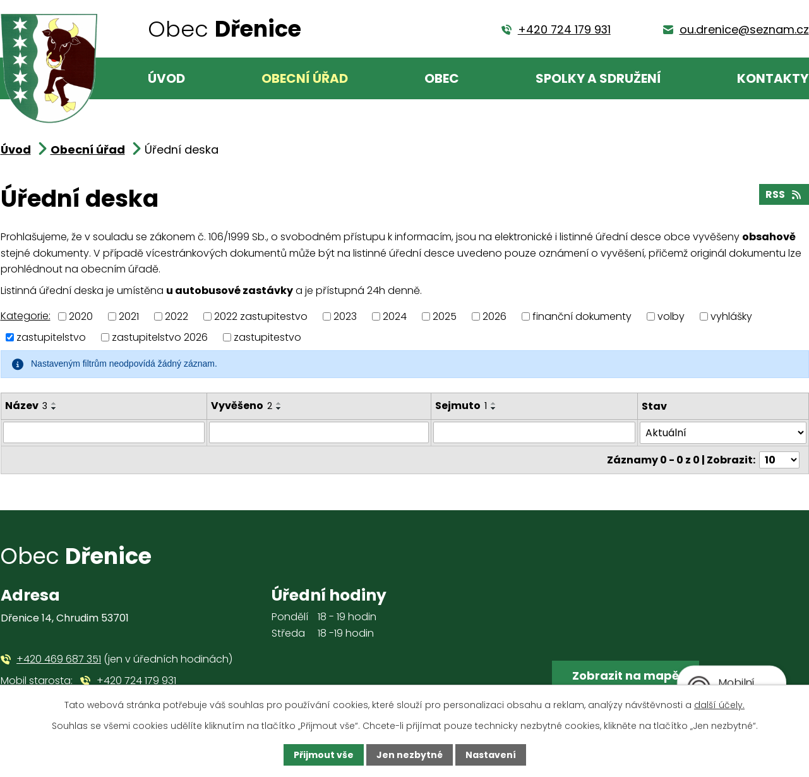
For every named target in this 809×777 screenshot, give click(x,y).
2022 (176, 316)
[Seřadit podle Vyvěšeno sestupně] (279, 408)
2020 (81, 316)
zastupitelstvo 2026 (160, 337)
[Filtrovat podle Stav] (723, 433)
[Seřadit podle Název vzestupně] (54, 403)
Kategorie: (26, 316)
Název (26, 405)
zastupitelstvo (51, 337)
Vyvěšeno (241, 405)
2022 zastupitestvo (261, 316)
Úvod (166, 78)
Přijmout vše (324, 755)
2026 (494, 316)
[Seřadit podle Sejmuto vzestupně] (494, 403)
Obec (441, 78)
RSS (784, 194)
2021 (129, 316)
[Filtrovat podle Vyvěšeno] (319, 432)
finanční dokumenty (582, 316)
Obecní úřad (304, 78)
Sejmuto (461, 405)
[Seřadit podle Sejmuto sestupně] (494, 408)
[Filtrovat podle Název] (104, 432)
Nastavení (490, 755)
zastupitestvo (267, 337)
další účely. (719, 705)
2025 (445, 316)
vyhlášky (731, 316)
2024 (395, 316)
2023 (345, 316)
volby (671, 316)
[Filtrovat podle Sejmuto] (534, 432)
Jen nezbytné (409, 755)
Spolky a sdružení (598, 78)
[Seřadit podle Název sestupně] (54, 408)
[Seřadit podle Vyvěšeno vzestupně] (279, 403)
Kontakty (772, 78)
